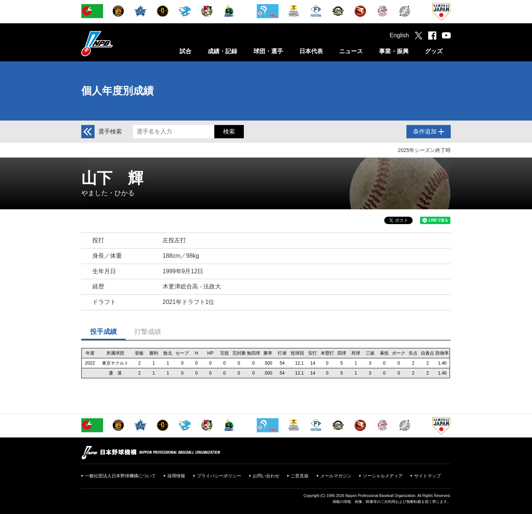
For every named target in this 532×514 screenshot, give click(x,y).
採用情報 (176, 476)
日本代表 (311, 51)
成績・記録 (222, 51)
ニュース (351, 51)
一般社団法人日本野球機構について (120, 476)
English (399, 35)
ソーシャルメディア (383, 476)
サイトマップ (427, 476)
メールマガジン (335, 476)
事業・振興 (394, 51)
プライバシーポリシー (219, 476)
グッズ (434, 51)
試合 (185, 51)
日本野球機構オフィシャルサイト (115, 43)
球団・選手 (268, 51)
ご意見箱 (299, 476)
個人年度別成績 (117, 91)
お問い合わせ (266, 476)
